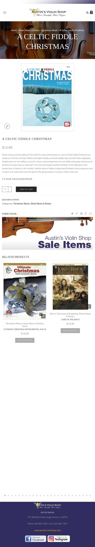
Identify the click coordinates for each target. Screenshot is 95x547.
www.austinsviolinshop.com (47, 530)
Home (14, 30)
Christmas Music (50, 30)
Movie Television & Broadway (64, 313)
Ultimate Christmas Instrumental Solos (25, 329)
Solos (25, 326)
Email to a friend (12, 200)
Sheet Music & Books (29, 30)
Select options (25, 340)
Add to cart (26, 189)
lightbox (7, 126)
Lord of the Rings (70, 320)
